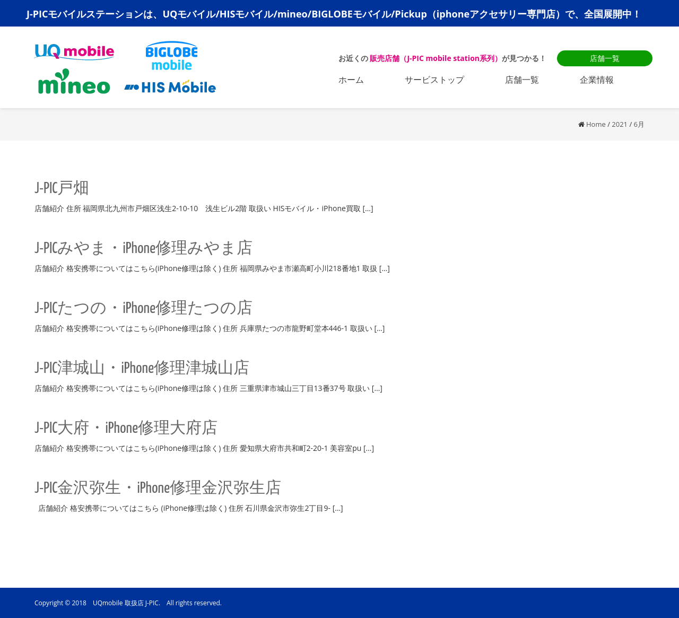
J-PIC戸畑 (61, 188)
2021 (620, 124)
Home (596, 124)
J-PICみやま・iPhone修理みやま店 (143, 248)
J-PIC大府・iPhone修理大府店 (125, 428)
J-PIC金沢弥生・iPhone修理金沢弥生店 (157, 488)
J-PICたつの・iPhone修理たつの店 (143, 308)
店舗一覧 (605, 58)
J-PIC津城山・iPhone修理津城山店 (141, 368)
